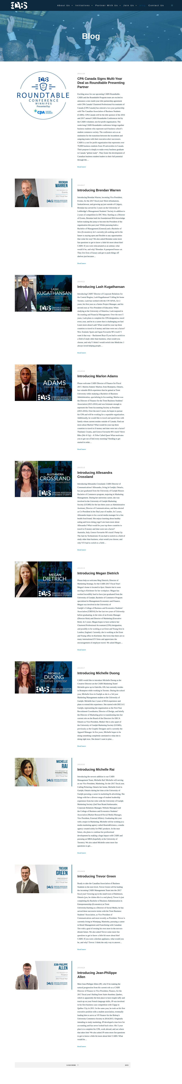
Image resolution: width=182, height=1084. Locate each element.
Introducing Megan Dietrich (98, 573)
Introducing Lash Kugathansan (101, 287)
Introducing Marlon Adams (97, 376)
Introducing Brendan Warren (99, 190)
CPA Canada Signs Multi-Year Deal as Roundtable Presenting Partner (101, 83)
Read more (81, 167)
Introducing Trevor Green (96, 876)
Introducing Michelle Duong (98, 673)
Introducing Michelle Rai (95, 769)
